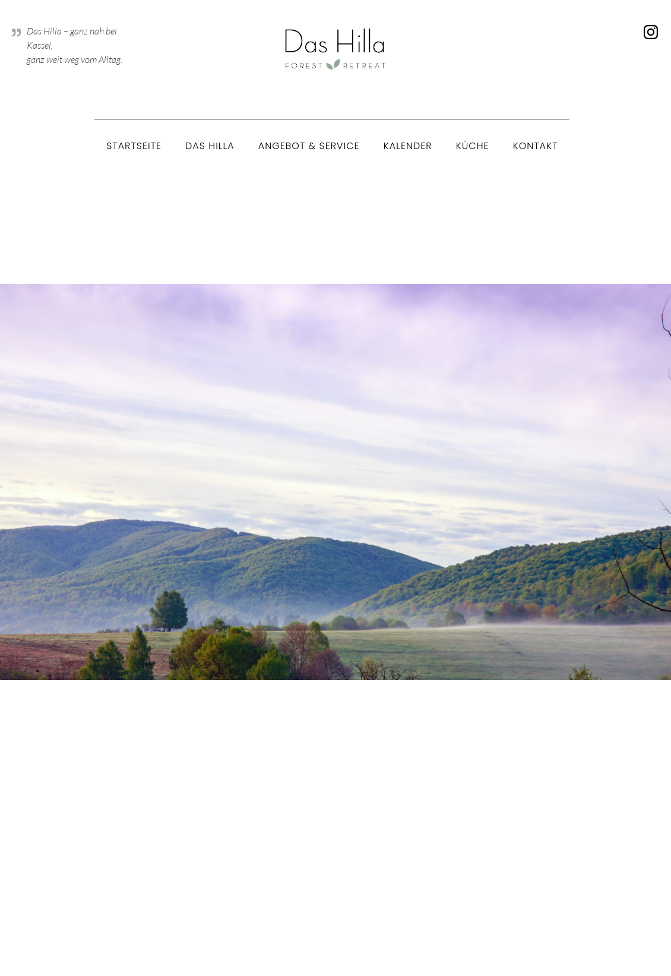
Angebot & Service (309, 146)
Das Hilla (210, 146)
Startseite (134, 146)
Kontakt (535, 146)
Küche (472, 146)
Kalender (408, 146)
